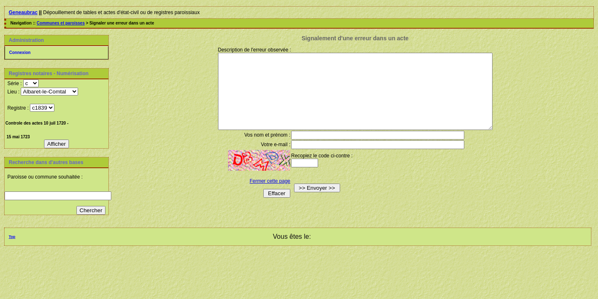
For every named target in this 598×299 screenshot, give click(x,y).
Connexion (20, 52)
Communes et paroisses (61, 23)
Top (12, 237)
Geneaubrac (23, 12)
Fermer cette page (262, 196)
